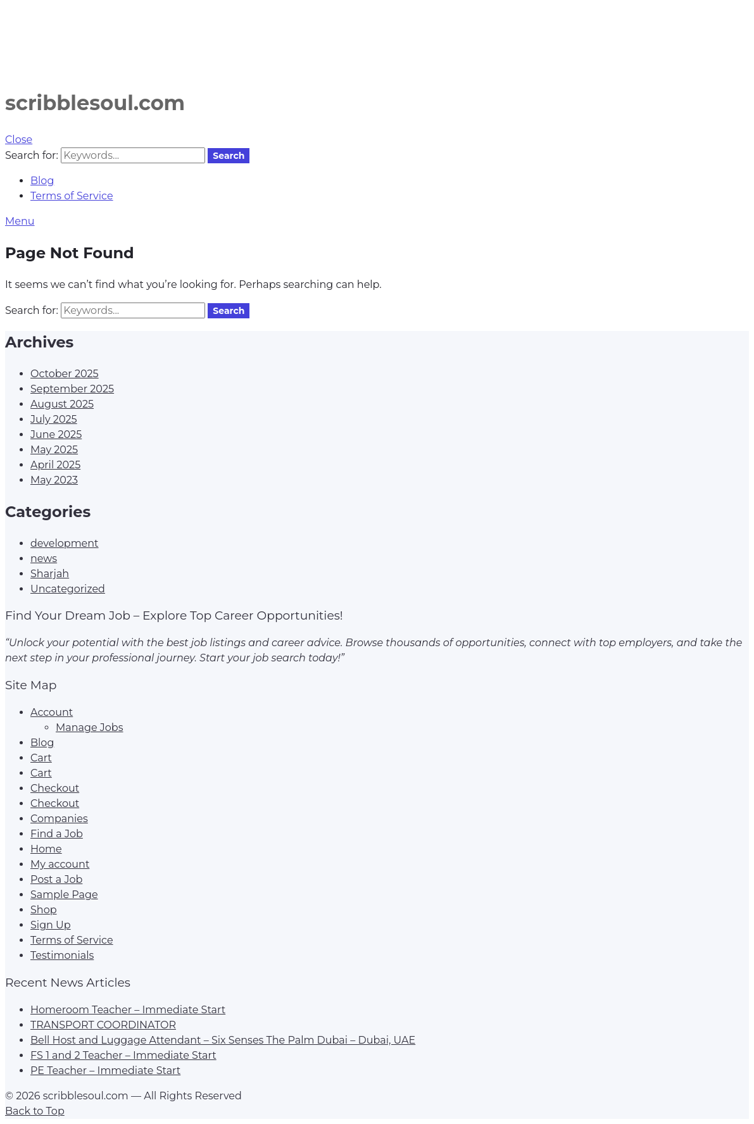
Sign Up (50, 925)
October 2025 (64, 374)
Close (18, 140)
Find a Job (56, 834)
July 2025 (53, 419)
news (43, 559)
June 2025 (56, 434)
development (64, 543)
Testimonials (62, 955)
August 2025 (62, 404)
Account (51, 712)
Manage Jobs (89, 727)
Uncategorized (67, 589)
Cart (41, 758)
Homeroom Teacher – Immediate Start (127, 1010)
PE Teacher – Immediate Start (105, 1071)
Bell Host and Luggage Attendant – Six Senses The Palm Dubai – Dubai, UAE (222, 1040)
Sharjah (49, 574)
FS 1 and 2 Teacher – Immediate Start (123, 1055)
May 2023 (54, 480)
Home (46, 849)
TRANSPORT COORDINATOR (103, 1025)
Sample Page (64, 895)
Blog (42, 181)
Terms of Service (71, 196)
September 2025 (72, 389)
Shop (43, 910)
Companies (59, 819)
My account (59, 864)
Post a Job (56, 879)
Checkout (54, 788)
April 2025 (55, 465)
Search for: (31, 155)
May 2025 (54, 450)
